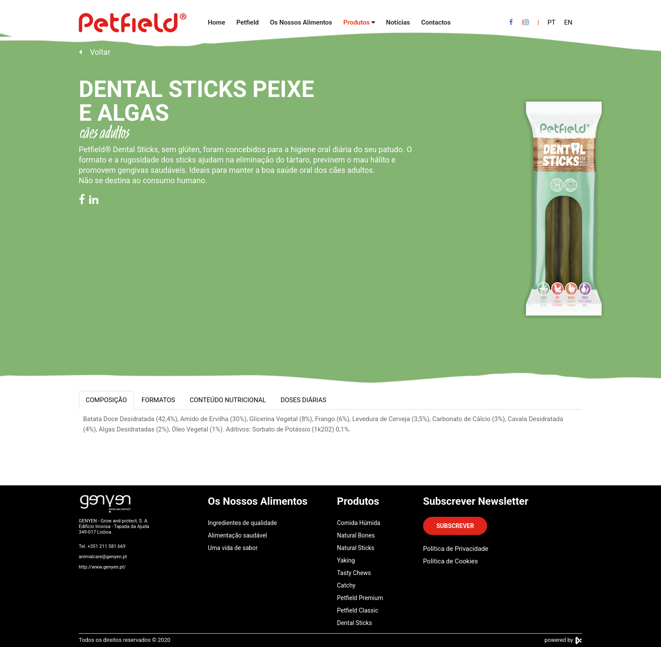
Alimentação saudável (237, 535)
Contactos (436, 22)
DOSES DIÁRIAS (303, 400)
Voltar (94, 51)
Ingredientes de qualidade (242, 522)
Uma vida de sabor (233, 547)
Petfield (247, 22)
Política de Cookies (450, 561)
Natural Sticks (355, 547)
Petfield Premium (360, 597)
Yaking (346, 560)
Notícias (398, 22)
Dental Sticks (354, 622)
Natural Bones (356, 535)
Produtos (356, 22)
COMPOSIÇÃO (106, 400)
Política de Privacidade (455, 549)
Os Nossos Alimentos (301, 22)
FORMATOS (158, 400)
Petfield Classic (357, 610)
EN (568, 22)
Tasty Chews (354, 572)
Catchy (346, 585)
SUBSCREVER (455, 525)
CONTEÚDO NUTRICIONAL (228, 400)
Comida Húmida (358, 522)
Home (216, 22)
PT (551, 22)
